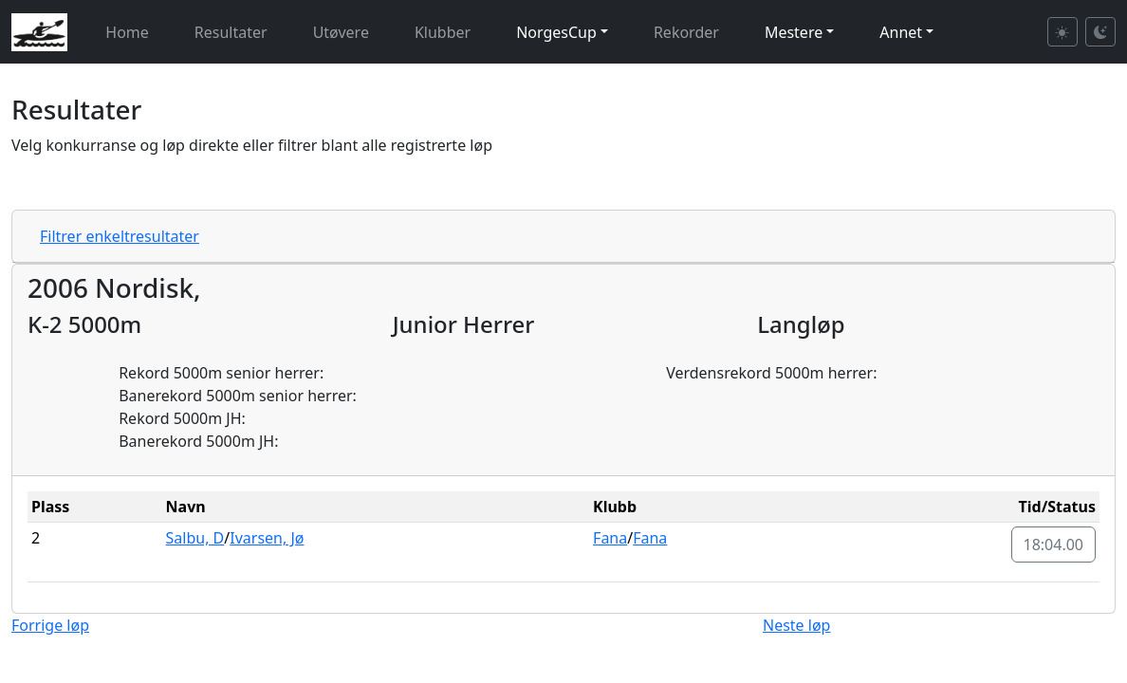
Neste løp (796, 625)
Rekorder (686, 32)
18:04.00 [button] (1054, 544)
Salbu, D (195, 537)
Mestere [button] (793, 32)
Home (127, 32)
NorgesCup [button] (556, 32)
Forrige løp (50, 625)
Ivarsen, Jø (267, 537)
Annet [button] (900, 32)
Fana (610, 537)
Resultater (231, 32)
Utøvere (341, 32)
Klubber (443, 32)
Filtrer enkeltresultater (119, 236)
